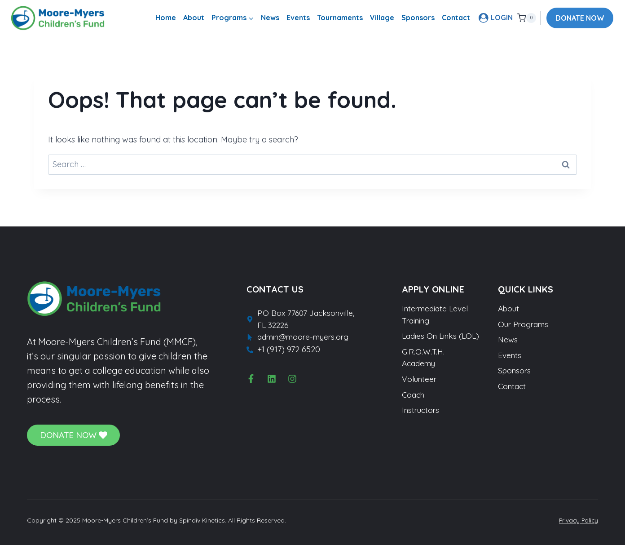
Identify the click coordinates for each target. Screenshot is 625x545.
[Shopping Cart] (526, 18)
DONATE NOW (579, 17)
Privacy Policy (577, 520)
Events (298, 17)
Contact (456, 17)
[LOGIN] (496, 17)
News (270, 17)
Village (382, 17)
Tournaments (340, 17)
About (193, 17)
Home (165, 17)
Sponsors (418, 17)
